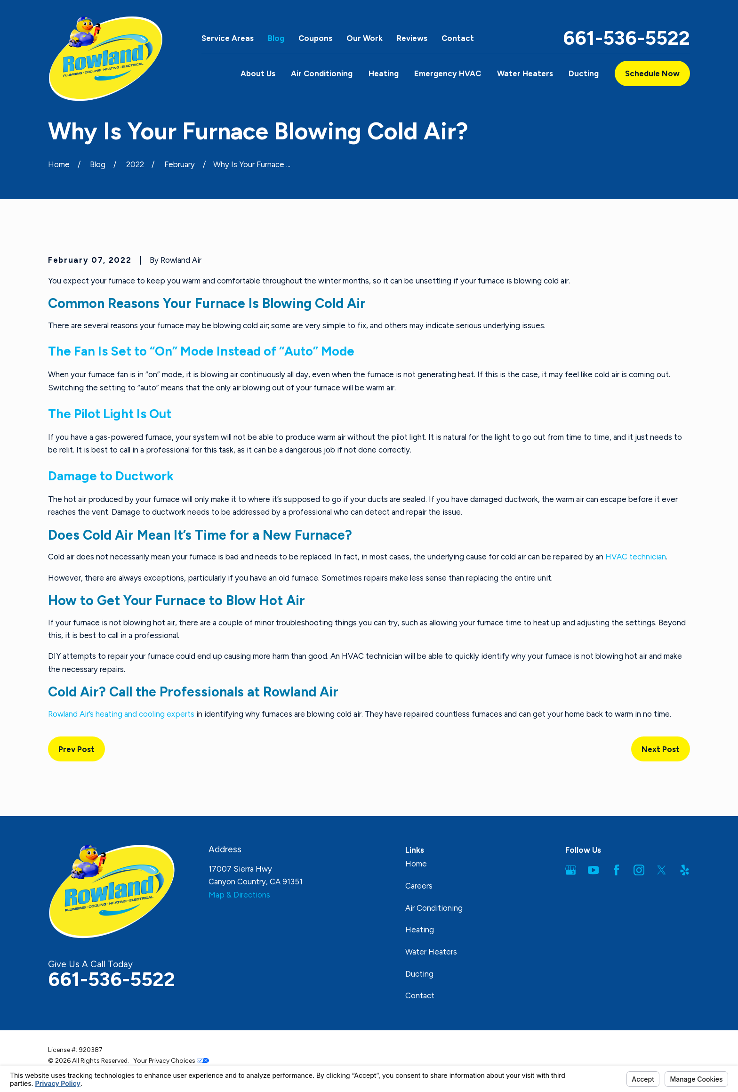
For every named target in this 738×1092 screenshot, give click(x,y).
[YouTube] (593, 870)
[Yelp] (684, 870)
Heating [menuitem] (384, 73)
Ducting (419, 974)
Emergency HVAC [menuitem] (447, 73)
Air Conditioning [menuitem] (322, 73)
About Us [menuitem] (258, 73)
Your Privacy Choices (171, 1060)
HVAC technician (635, 556)
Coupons (315, 38)
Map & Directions (239, 894)
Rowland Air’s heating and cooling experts (121, 714)
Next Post (661, 749)
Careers (419, 885)
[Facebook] (616, 870)
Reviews (412, 38)
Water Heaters (431, 951)
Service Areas (227, 38)
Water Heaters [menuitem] (525, 73)
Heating (419, 929)
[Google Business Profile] (570, 870)
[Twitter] (661, 870)
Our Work (364, 38)
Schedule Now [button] (652, 73)
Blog (276, 38)
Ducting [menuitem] (584, 73)
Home (416, 863)
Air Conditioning (434, 908)
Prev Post (76, 749)
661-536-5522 (626, 38)
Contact (457, 38)
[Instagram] (639, 870)
